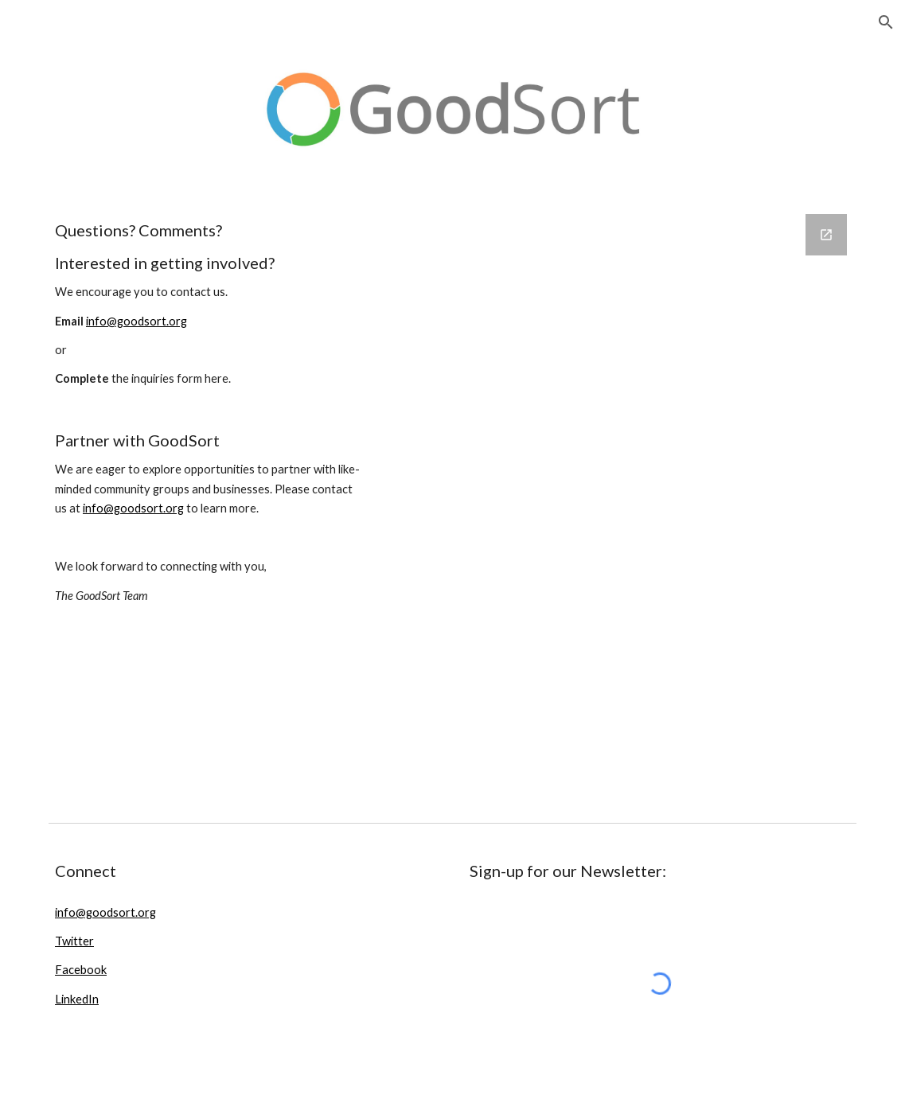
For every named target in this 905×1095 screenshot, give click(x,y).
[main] (211, 427)
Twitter (74, 941)
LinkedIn (77, 999)
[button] (886, 22)
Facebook (81, 969)
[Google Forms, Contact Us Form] (625, 505)
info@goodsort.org (136, 321)
